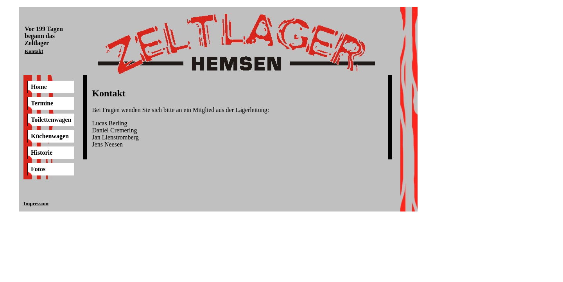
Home (39, 86)
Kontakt (34, 51)
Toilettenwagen (51, 119)
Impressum (35, 203)
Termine (42, 103)
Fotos (38, 169)
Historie (41, 152)
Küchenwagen (50, 136)
